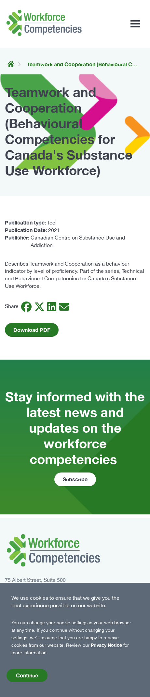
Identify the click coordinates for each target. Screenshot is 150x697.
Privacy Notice (106, 647)
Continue (27, 677)
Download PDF (31, 330)
